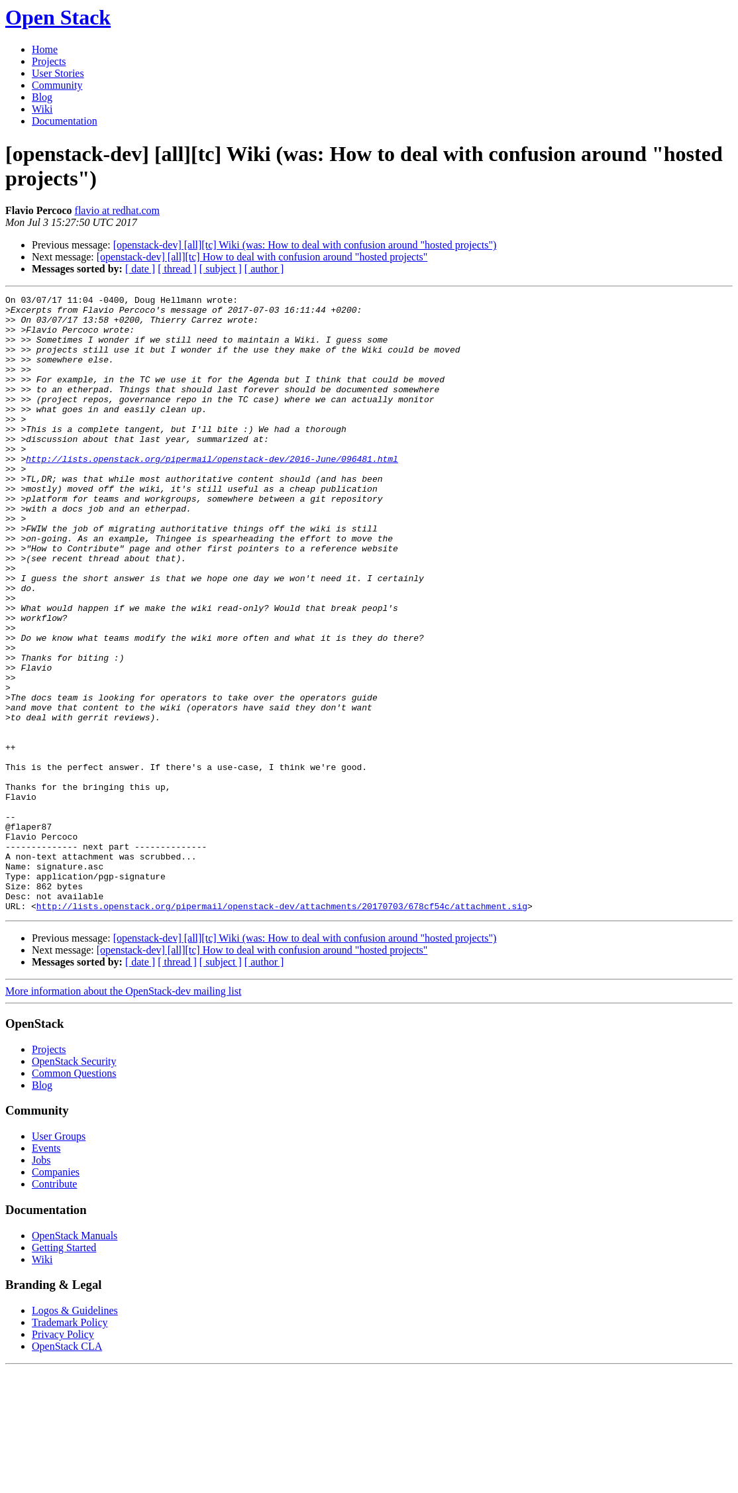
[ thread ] (177, 268)
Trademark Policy (70, 1445)
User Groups (58, 1259)
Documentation (64, 121)
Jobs (41, 1283)
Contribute (54, 1307)
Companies (55, 1295)
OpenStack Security (74, 1184)
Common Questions (74, 1196)
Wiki (42, 109)
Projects (49, 61)
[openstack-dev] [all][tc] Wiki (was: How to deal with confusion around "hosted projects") (305, 244)
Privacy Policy (63, 1457)
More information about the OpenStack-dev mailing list (123, 1114)
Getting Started (64, 1370)
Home (45, 49)
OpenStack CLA (67, 1469)
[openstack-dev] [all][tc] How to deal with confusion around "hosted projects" (262, 256)
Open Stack (58, 17)
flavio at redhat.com (117, 210)
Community (57, 85)
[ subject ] (220, 268)
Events (46, 1271)
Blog (42, 97)
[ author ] (264, 268)
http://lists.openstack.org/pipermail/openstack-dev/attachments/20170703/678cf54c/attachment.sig (281, 1029)
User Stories (58, 73)
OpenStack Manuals (74, 1358)
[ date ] (140, 268)
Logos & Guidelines (75, 1433)
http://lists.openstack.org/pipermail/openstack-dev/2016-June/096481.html (212, 492)
